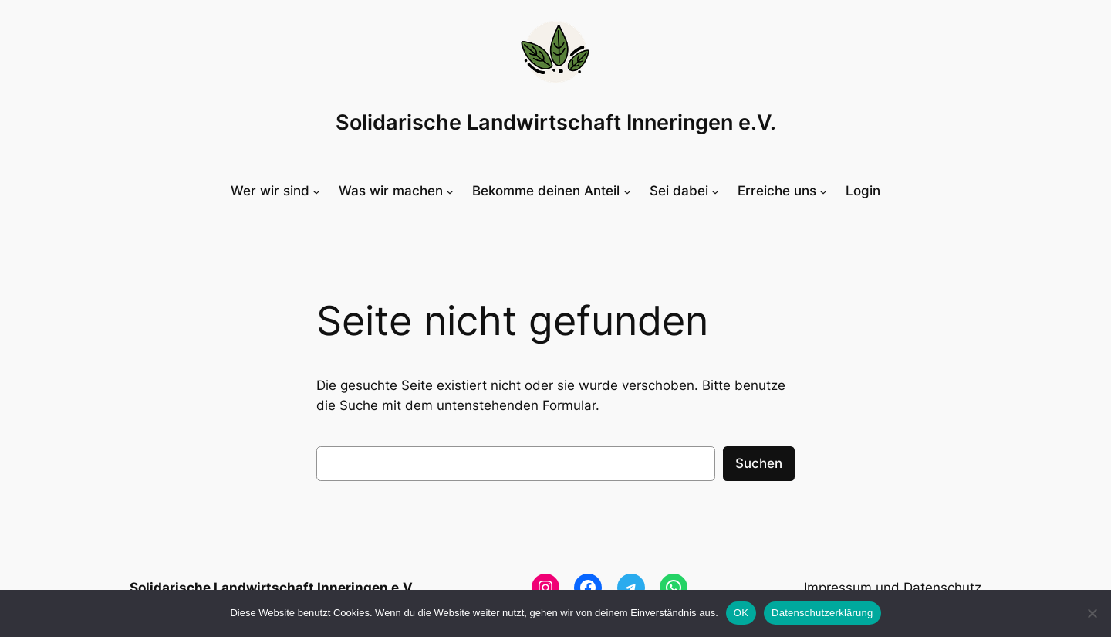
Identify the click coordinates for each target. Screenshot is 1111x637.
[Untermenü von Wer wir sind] (275, 191)
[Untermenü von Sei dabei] (684, 191)
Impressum (838, 587)
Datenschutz (942, 587)
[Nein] (1091, 613)
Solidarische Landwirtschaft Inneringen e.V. (556, 122)
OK (741, 612)
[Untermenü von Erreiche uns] (782, 191)
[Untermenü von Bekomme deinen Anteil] (551, 191)
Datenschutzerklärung (822, 612)
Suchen (758, 463)
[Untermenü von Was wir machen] (396, 191)
